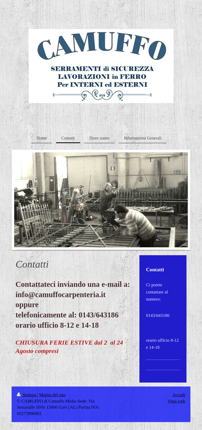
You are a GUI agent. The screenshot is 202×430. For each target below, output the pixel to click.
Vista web (176, 401)
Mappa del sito (52, 394)
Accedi (179, 394)
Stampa (27, 394)
